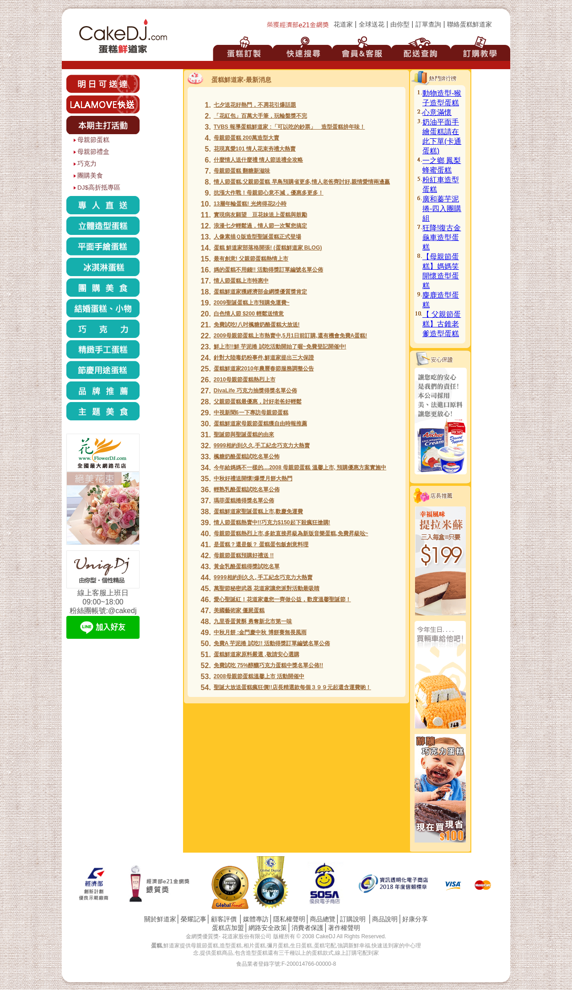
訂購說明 (353, 919)
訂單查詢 (428, 24)
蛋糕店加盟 (228, 928)
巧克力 (87, 163)
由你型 (400, 24)
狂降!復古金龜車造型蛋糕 (441, 237)
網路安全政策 (267, 928)
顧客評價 (224, 919)
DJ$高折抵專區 (98, 187)
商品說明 (385, 919)
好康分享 (415, 919)
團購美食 (90, 175)
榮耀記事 (193, 919)
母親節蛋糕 (93, 139)
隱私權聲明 (289, 919)
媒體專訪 (256, 919)
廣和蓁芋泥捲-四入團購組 (441, 208)
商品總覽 (322, 919)
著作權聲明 (344, 928)
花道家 (343, 24)
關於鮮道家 (160, 919)
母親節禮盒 (93, 151)
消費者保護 (307, 928)
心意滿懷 (437, 112)
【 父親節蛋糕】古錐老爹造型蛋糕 (441, 323)
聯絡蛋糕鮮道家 (469, 24)
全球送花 (371, 24)
